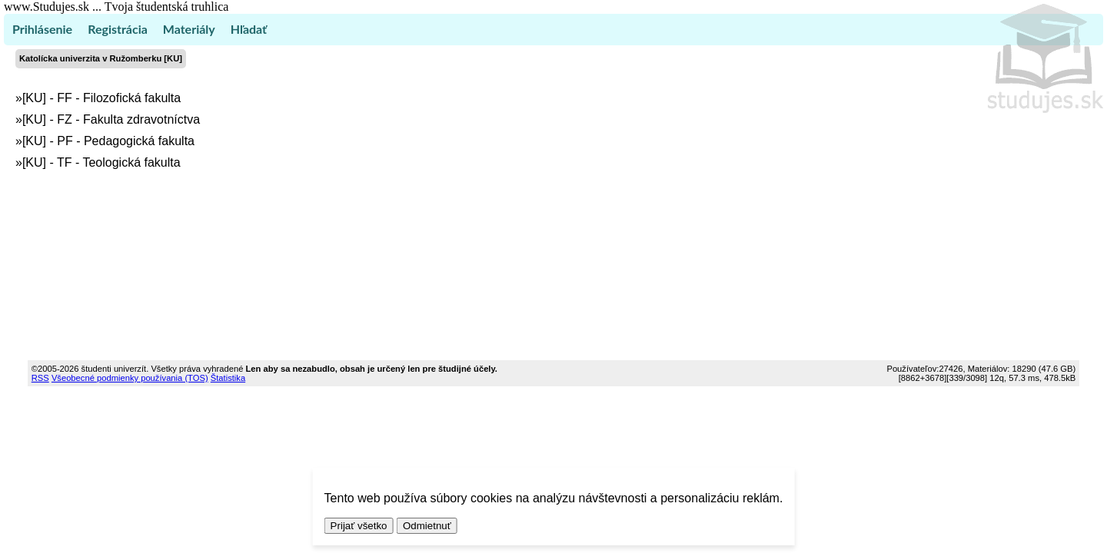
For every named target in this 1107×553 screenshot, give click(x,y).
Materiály (189, 29)
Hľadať (249, 29)
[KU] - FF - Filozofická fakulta (101, 97)
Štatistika (228, 377)
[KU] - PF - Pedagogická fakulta (108, 140)
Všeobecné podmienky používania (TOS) (130, 377)
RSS (40, 377)
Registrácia (118, 29)
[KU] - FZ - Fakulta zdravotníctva (111, 119)
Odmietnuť (427, 525)
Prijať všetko (359, 525)
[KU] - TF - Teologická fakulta (101, 162)
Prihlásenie (42, 29)
